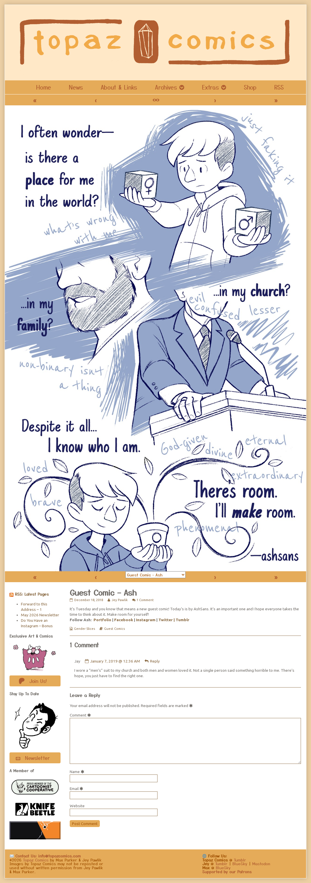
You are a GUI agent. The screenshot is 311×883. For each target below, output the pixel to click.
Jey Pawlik (119, 600)
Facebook (123, 619)
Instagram (146, 619)
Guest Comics (114, 628)
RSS (279, 87)
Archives (166, 87)
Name (78, 771)
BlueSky (239, 863)
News (76, 87)
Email (77, 788)
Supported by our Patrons (227, 871)
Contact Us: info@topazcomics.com (45, 856)
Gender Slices (84, 628)
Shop (250, 87)
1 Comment (145, 600)
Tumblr (240, 860)
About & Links (119, 87)
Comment (81, 715)
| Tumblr (181, 619)
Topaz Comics (35, 860)
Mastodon (261, 863)
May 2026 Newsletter (40, 615)
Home (43, 87)
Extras (210, 87)
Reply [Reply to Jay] (155, 661)
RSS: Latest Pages (32, 594)
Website (77, 805)
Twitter (165, 619)
